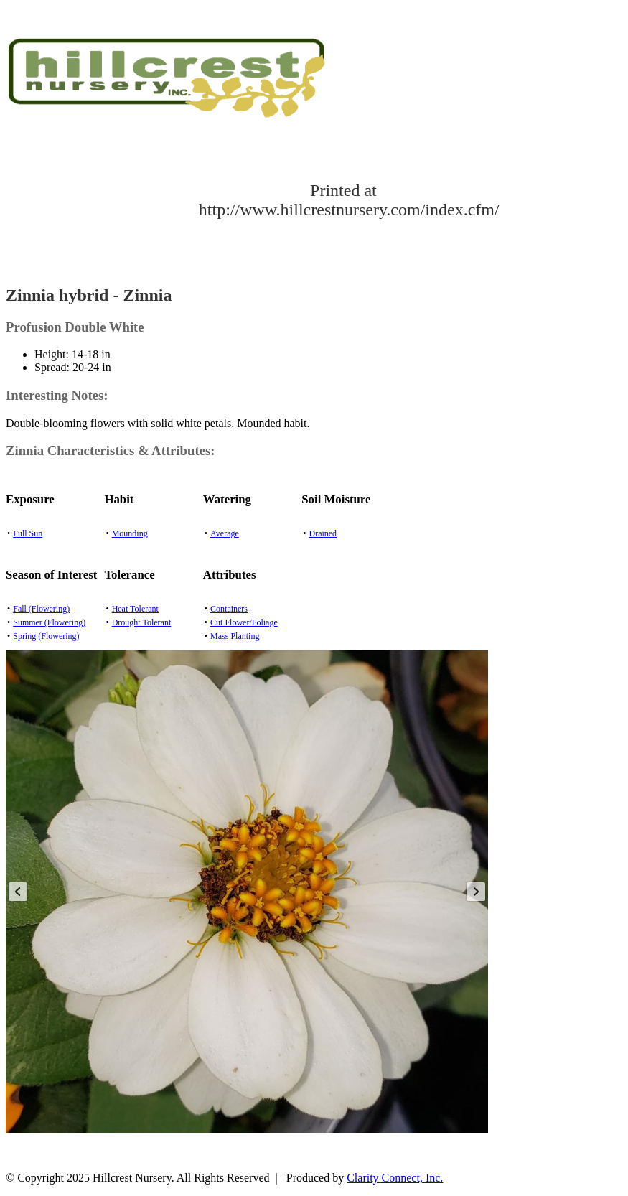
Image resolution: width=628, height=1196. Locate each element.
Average (224, 533)
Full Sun (27, 533)
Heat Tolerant (135, 609)
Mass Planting (234, 636)
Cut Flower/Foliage (244, 622)
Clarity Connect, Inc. (395, 1178)
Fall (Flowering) (41, 609)
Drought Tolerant (142, 622)
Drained (323, 533)
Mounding (130, 533)
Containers (229, 609)
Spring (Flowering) (46, 636)
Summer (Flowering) (49, 622)
